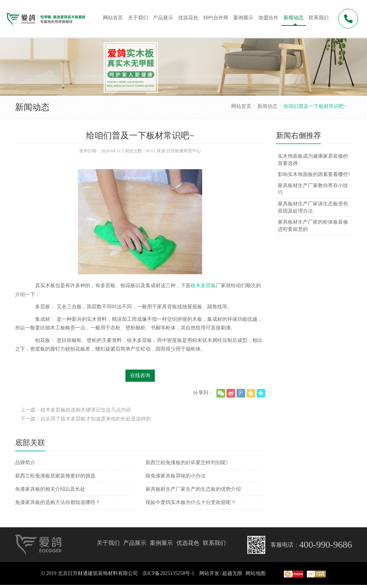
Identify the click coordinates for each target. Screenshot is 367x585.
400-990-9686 (325, 544)
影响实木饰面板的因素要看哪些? (314, 174)
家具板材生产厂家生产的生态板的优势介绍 (193, 489)
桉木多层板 (203, 285)
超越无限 (232, 573)
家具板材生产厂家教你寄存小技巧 (313, 189)
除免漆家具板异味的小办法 (176, 476)
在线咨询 (140, 375)
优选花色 (187, 543)
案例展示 (161, 543)
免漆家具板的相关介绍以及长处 (50, 489)
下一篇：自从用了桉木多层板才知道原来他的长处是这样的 (85, 419)
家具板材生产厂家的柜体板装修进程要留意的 (313, 225)
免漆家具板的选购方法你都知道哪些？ (57, 502)
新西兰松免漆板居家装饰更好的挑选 (55, 476)
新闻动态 (267, 106)
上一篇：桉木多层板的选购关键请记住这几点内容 (75, 410)
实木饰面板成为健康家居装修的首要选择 (313, 159)
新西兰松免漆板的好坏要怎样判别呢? (187, 462)
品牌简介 (25, 462)
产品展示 (134, 543)
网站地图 (256, 573)
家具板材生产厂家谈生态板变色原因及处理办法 (313, 207)
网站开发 (209, 573)
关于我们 (108, 543)
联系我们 (214, 543)
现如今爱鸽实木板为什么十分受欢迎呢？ (191, 502)
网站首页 (241, 106)
